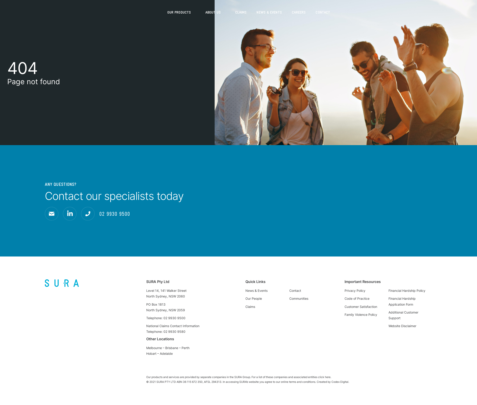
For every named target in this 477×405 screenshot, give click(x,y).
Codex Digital (339, 382)
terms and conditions (302, 382)
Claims (241, 12)
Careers (299, 12)
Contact (323, 12)
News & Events (269, 12)
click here (324, 377)
